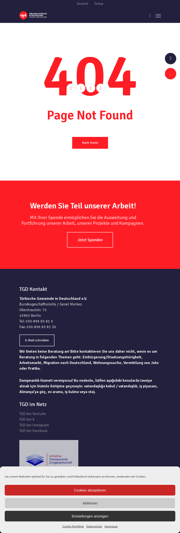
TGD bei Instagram (34, 425)
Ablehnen (90, 503)
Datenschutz (94, 526)
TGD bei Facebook (33, 430)
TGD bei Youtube (32, 413)
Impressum (111, 526)
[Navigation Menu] (158, 15)
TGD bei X (26, 419)
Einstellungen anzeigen (90, 516)
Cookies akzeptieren (90, 490)
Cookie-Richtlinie (73, 526)
